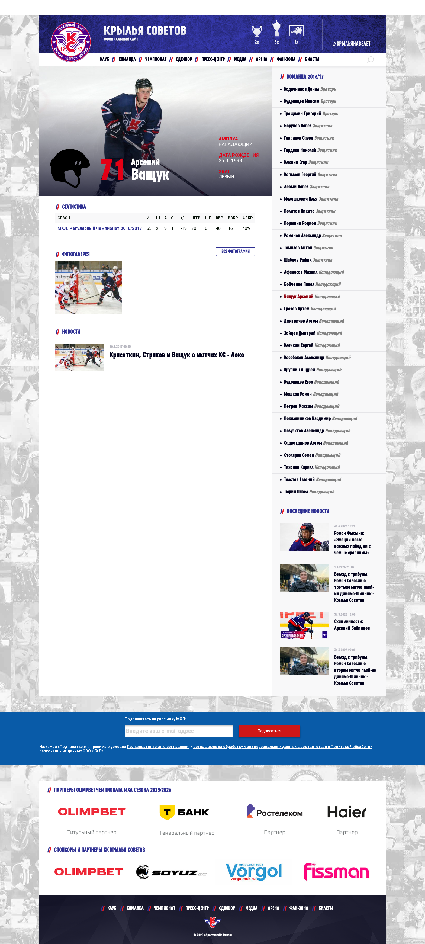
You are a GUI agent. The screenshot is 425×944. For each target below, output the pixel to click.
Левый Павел (306, 186)
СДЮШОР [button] (184, 59)
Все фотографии (235, 251)
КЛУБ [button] (104, 59)
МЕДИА (251, 908)
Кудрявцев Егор (311, 381)
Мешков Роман (311, 394)
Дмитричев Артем (314, 320)
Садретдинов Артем (316, 442)
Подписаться (269, 731)
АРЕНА (273, 908)
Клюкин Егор (306, 162)
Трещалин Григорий (311, 113)
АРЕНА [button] (261, 59)
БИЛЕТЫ (325, 908)
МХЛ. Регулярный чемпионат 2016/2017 (99, 228)
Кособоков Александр (317, 357)
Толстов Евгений (312, 479)
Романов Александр (313, 235)
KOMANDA (135, 908)
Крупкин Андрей (312, 369)
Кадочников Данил (310, 89)
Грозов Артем (310, 308)
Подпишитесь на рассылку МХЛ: (155, 719)
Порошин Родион (310, 223)
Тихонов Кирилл (312, 467)
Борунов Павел (308, 125)
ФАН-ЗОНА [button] (286, 59)
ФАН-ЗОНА (298, 908)
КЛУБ (111, 908)
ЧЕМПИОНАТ (164, 908)
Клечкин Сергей (312, 345)
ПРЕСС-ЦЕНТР (197, 908)
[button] (370, 59)
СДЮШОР (227, 908)
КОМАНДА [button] (127, 59)
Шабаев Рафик (308, 259)
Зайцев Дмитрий (313, 333)
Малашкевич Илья (311, 198)
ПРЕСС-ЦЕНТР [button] (213, 59)
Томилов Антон (308, 247)
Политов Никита (309, 211)
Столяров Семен (312, 455)
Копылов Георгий (310, 174)
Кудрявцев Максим (310, 101)
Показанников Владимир (320, 418)
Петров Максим (311, 406)
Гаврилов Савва (309, 137)
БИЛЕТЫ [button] (312, 59)
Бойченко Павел (312, 284)
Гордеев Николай (310, 150)
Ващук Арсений (312, 296)
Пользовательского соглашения (158, 746)
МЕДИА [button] (240, 59)
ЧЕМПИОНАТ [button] (155, 59)
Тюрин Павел (309, 491)
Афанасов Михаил (314, 272)
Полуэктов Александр (317, 430)
